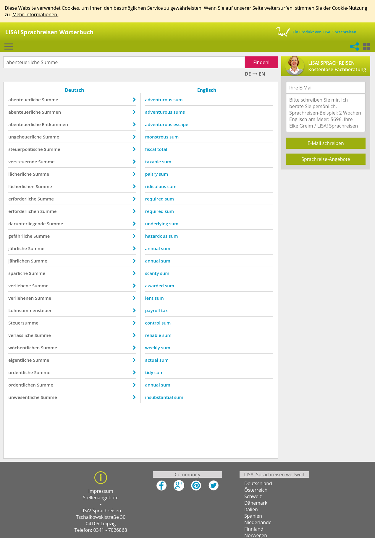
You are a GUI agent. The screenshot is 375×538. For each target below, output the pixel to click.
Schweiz (253, 498)
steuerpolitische (27, 149)
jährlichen (20, 261)
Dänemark (255, 504)
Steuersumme (25, 323)
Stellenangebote (101, 499)
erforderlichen (25, 211)
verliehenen (22, 298)
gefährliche (22, 236)
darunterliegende (28, 223)
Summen (52, 112)
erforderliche (24, 199)
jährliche (19, 248)
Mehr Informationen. (35, 14)
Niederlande (257, 524)
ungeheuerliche (26, 137)
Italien (251, 511)
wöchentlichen (25, 347)
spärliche (19, 273)
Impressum (100, 492)
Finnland (253, 530)
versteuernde (24, 161)
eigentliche (21, 360)
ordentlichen (23, 385)
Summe (51, 99)
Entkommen (56, 124)
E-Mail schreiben (326, 143)
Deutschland (258, 485)
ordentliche (22, 372)
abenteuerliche (26, 99)
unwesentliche (25, 397)
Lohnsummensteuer (31, 310)
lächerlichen (23, 186)
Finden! (260, 62)
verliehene (21, 285)
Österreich (255, 491)
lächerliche (21, 174)
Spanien (253, 517)
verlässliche (22, 335)
